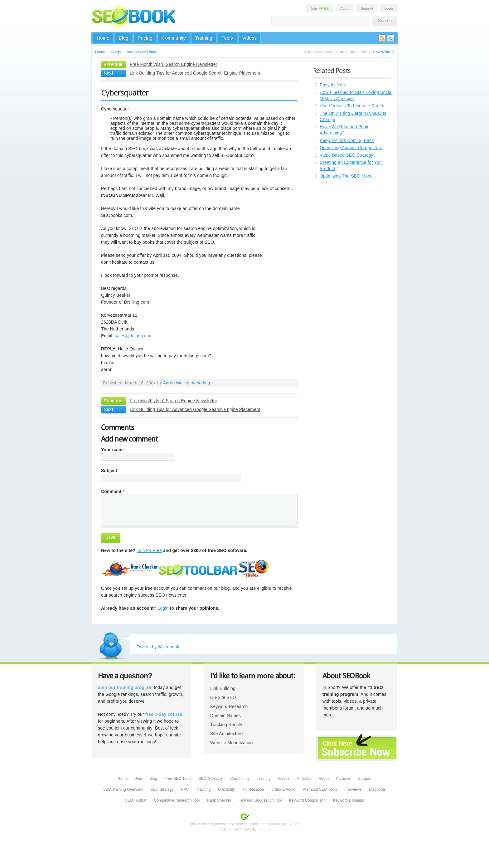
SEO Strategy (162, 789)
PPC (185, 789)
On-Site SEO (223, 697)
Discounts (377, 789)
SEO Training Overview (123, 789)
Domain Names (225, 715)
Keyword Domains (348, 800)
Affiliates (304, 778)
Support (367, 8)
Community (174, 38)
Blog (123, 38)
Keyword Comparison (307, 800)
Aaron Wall (173, 382)
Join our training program (125, 687)
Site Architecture (226, 733)
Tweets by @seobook (158, 646)
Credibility (226, 789)
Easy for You (332, 84)
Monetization (253, 789)
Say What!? (383, 52)
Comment (112, 491)
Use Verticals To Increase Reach (352, 105)
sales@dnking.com (134, 335)
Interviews (352, 789)
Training (203, 38)
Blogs (116, 52)
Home (103, 38)
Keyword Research (229, 706)
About (344, 8)
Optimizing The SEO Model (347, 175)
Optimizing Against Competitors (351, 147)
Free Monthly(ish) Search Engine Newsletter (173, 64)
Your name (112, 449)
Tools (227, 38)
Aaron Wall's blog (141, 52)
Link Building (222, 688)
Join (320, 8)
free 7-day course (163, 714)
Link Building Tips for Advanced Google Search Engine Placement (195, 73)
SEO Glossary (211, 778)
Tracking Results (226, 724)
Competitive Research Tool (177, 800)
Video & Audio (283, 789)
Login (388, 8)
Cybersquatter (124, 92)
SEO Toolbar (136, 800)
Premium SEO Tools (320, 789)
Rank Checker (219, 800)
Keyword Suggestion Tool (260, 800)
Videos (249, 38)
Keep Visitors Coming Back (347, 140)
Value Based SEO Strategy (346, 155)
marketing (200, 382)
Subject (109, 470)
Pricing (145, 38)
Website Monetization (231, 742)
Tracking (203, 789)
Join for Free (149, 550)
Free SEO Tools (177, 778)
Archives (343, 778)
